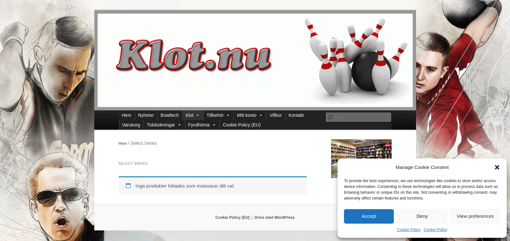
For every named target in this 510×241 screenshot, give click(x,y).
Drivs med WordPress (275, 217)
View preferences (475, 216)
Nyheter (146, 115)
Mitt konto (250, 115)
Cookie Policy (409, 229)
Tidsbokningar (164, 124)
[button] (497, 167)
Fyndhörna (202, 124)
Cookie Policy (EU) (242, 124)
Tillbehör (218, 115)
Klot (193, 115)
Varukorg (131, 124)
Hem (127, 115)
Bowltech (170, 115)
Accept (369, 216)
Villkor (276, 115)
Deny (422, 216)
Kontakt (296, 115)
